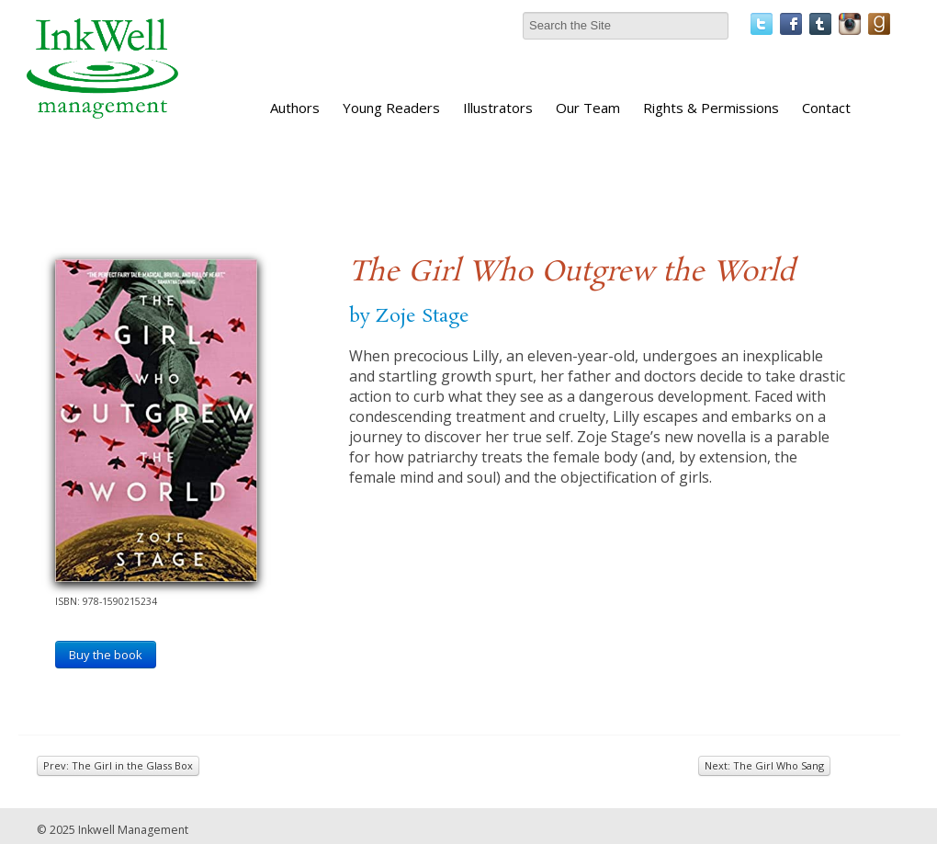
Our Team (588, 107)
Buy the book (105, 654)
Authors (295, 107)
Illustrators (498, 107)
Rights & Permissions (711, 107)
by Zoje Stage (409, 316)
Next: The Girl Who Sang (764, 765)
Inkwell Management (133, 830)
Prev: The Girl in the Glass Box (118, 765)
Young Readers (391, 107)
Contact (826, 107)
